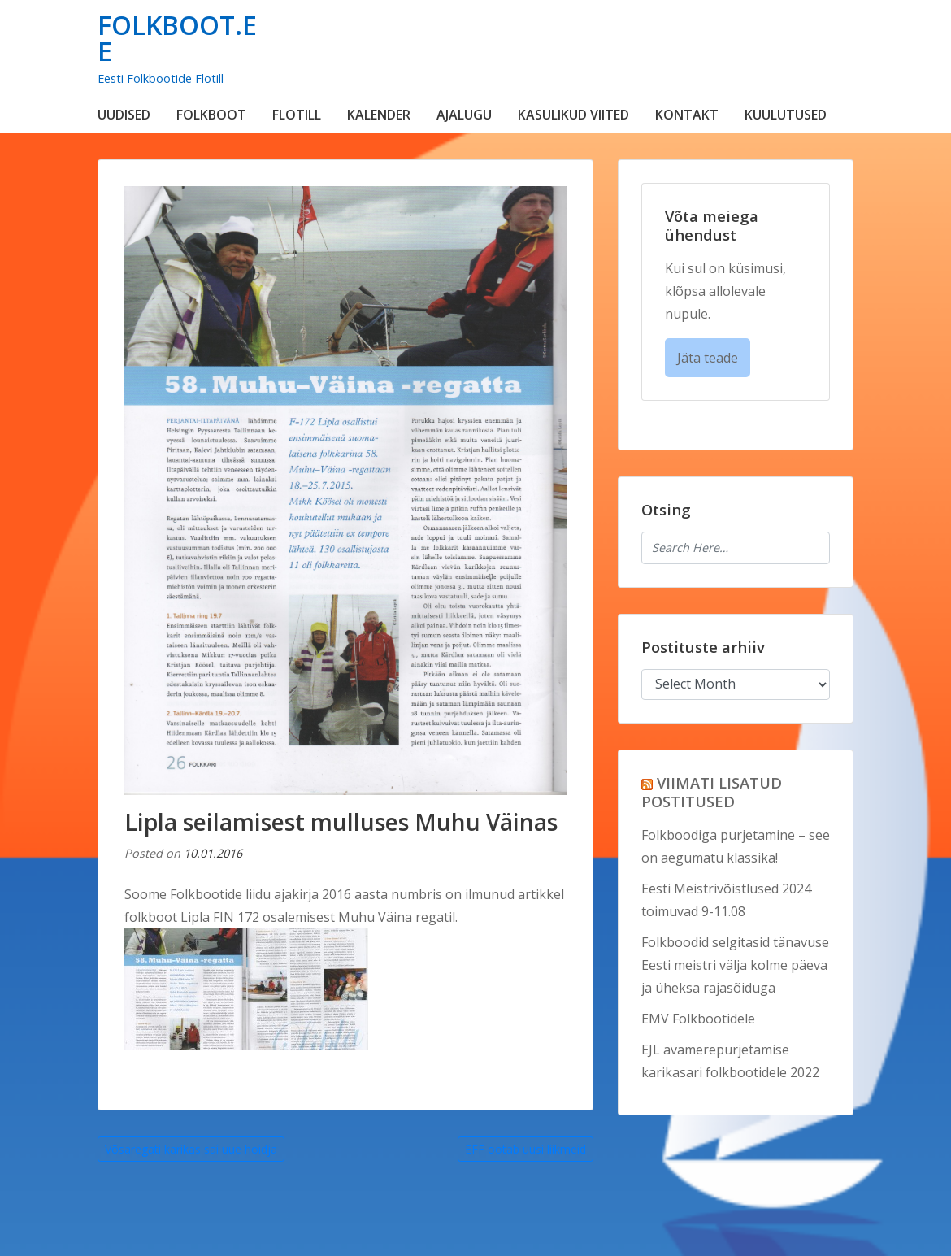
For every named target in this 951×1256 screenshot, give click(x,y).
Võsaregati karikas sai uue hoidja (191, 1149)
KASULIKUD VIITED (573, 115)
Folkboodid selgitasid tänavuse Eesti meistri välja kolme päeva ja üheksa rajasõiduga (735, 965)
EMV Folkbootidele (698, 1019)
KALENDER (378, 115)
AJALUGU (464, 115)
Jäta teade (707, 358)
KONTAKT (687, 115)
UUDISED (124, 115)
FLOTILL (296, 115)
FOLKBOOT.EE (177, 37)
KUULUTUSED (786, 115)
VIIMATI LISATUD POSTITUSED (711, 791)
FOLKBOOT (211, 115)
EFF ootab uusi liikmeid (525, 1149)
